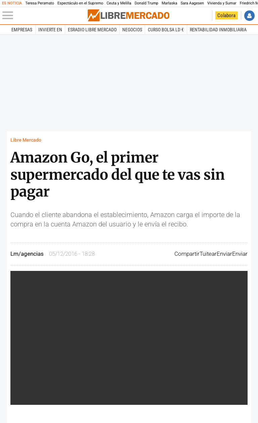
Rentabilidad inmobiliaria (218, 29)
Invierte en (50, 29)
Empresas (21, 29)
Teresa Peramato (39, 3)
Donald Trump (147, 3)
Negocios (132, 29)
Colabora (226, 15)
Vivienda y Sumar (221, 3)
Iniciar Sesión (249, 15)
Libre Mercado (25, 140)
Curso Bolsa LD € (166, 29)
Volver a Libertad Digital (205, 15)
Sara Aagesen (192, 3)
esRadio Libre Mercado (92, 29)
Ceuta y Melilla (118, 3)
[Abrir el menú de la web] (44, 15)
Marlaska (169, 3)
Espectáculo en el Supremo (80, 3)
